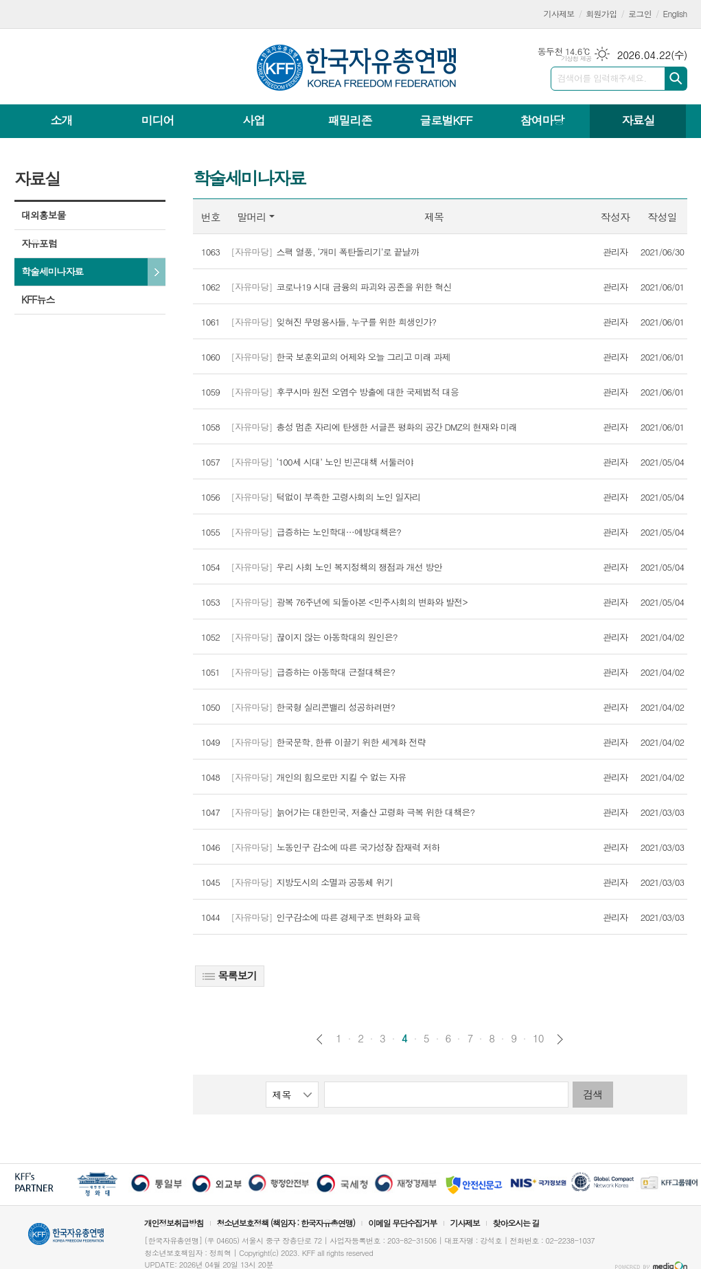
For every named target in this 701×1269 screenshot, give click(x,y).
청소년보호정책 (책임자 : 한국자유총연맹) (285, 1222)
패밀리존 (349, 120)
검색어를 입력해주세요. (602, 77)
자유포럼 (39, 243)
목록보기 (230, 975)
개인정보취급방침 (173, 1222)
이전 (319, 1039)
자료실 (637, 120)
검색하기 (676, 79)
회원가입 (601, 13)
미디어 (157, 120)
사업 (253, 120)
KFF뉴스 (37, 299)
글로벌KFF (446, 120)
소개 (62, 120)
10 (538, 1038)
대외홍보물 (43, 215)
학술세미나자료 (52, 271)
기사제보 (559, 13)
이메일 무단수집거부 (402, 1222)
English (675, 13)
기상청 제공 (576, 58)
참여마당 (542, 120)
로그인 (640, 13)
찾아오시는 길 (516, 1222)
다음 (560, 1039)
